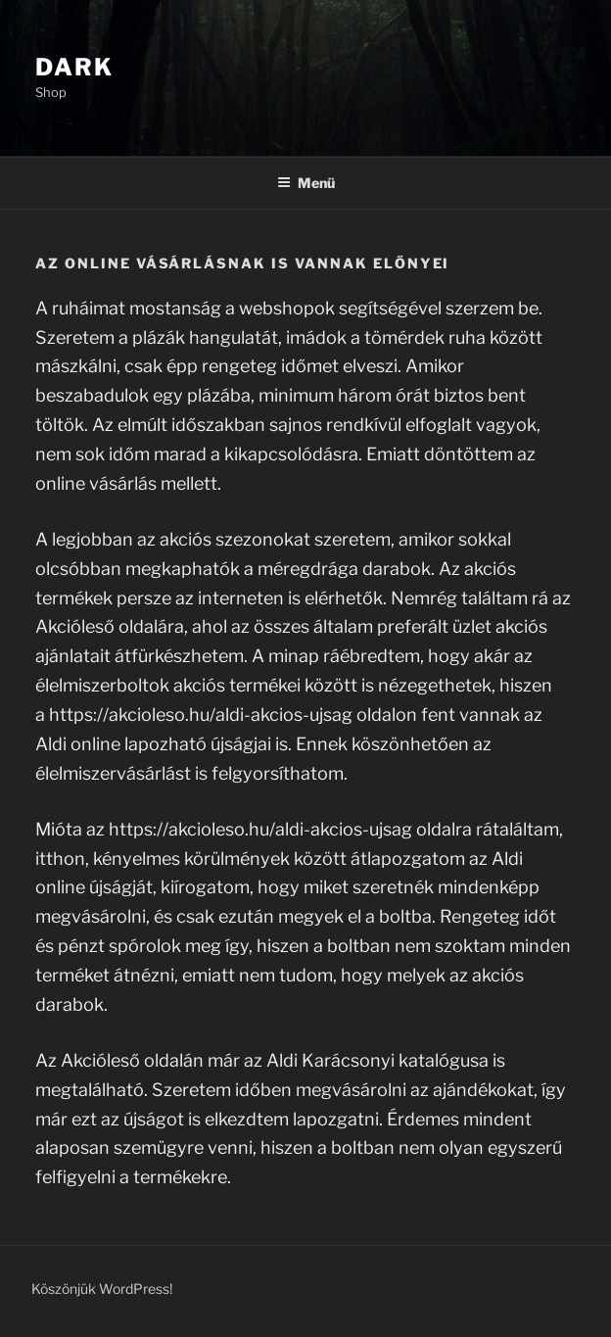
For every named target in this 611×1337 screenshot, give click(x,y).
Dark (74, 67)
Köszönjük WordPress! (101, 1288)
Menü (306, 182)
